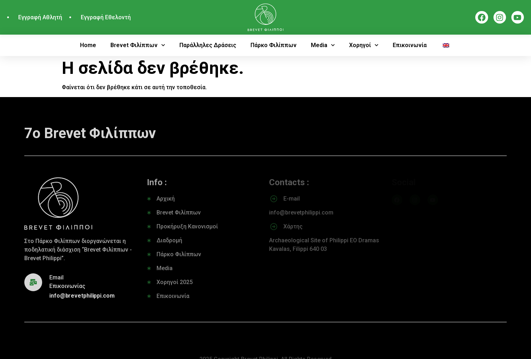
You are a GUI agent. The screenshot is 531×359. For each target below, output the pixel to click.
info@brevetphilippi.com (82, 295)
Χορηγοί (363, 45)
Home (88, 45)
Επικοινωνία (410, 45)
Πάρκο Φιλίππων (273, 45)
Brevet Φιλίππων (137, 45)
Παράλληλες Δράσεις (207, 45)
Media (323, 45)
